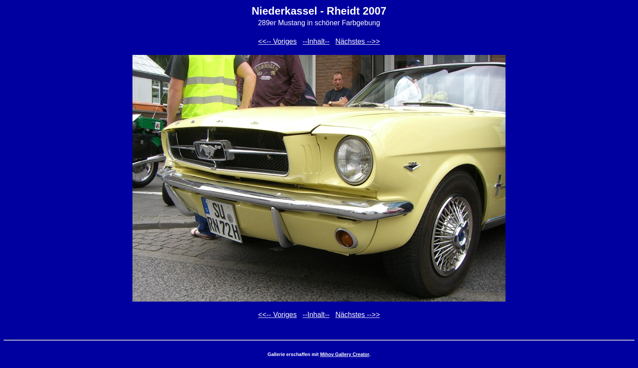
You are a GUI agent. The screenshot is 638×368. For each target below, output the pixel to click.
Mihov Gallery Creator (344, 354)
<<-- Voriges (277, 41)
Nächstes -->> (357, 41)
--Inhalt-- (316, 41)
